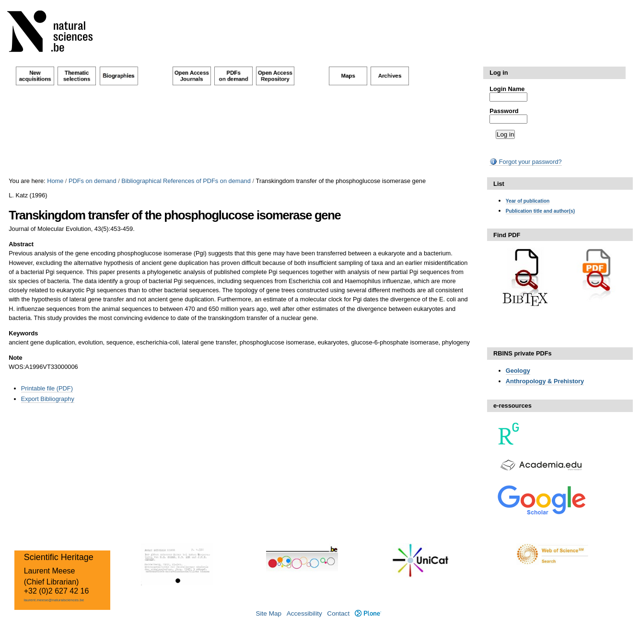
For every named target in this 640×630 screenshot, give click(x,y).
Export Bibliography (47, 398)
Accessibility (304, 613)
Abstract (21, 244)
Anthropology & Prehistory (545, 381)
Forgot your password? (525, 161)
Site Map (268, 613)
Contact (338, 613)
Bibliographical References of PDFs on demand (186, 180)
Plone (368, 613)
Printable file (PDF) (47, 388)
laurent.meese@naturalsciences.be (54, 600)
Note (15, 357)
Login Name (506, 88)
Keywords (23, 333)
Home (55, 180)
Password (503, 111)
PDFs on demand (92, 180)
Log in (498, 72)
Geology (518, 370)
